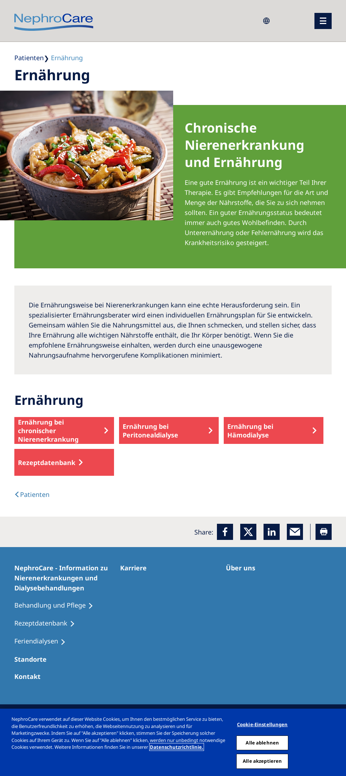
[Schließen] (338, 742)
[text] (31, 494)
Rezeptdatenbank (46, 462)
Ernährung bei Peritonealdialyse (150, 430)
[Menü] (323, 21)
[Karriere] (136, 568)
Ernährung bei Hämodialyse (250, 430)
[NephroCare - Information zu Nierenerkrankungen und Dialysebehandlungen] (67, 578)
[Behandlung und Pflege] (57, 605)
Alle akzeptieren (262, 761)
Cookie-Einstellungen (262, 724)
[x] (248, 532)
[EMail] (295, 532)
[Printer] (324, 532)
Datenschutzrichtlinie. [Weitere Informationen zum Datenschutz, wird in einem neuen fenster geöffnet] (176, 747)
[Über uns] (244, 568)
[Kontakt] (30, 676)
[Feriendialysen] (43, 641)
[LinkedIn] (272, 532)
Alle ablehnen (262, 742)
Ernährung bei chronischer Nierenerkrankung (48, 431)
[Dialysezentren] (33, 659)
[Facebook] (225, 532)
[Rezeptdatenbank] (47, 623)
